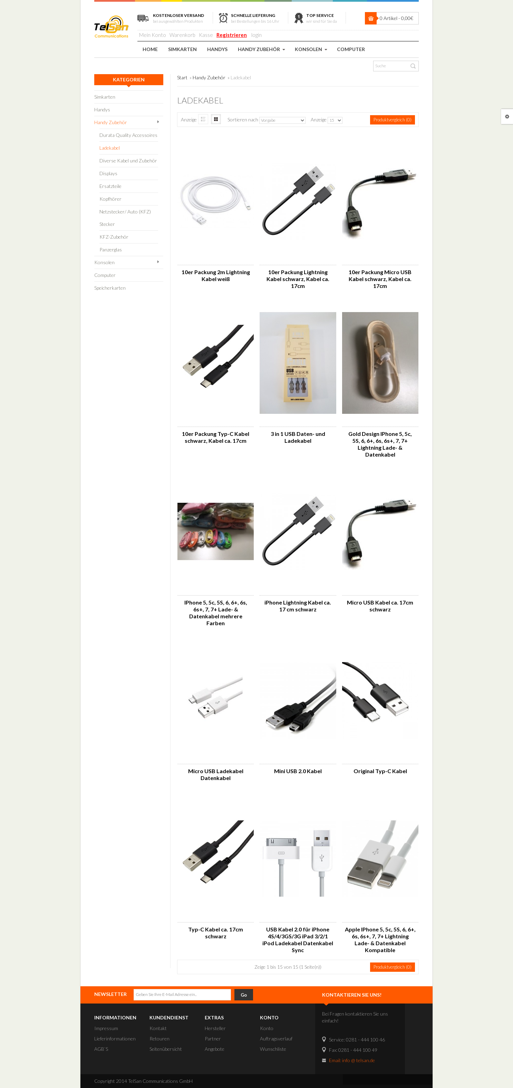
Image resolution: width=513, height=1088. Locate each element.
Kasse (206, 35)
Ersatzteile (110, 186)
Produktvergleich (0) (393, 119)
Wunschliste (273, 1049)
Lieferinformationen (115, 1038)
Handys (102, 109)
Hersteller (215, 1028)
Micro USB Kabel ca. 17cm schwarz (380, 605)
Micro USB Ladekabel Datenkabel (215, 774)
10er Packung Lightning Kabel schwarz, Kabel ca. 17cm (298, 279)
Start (182, 77)
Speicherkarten (110, 288)
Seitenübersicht (165, 1049)
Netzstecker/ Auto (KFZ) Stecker (125, 218)
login (256, 35)
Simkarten (104, 97)
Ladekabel (109, 148)
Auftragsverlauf (276, 1038)
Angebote (214, 1049)
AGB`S (101, 1049)
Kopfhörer (110, 199)
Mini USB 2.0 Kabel (298, 771)
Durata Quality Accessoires (128, 135)
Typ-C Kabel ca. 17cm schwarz (215, 932)
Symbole (216, 119)
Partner (213, 1038)
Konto (266, 1028)
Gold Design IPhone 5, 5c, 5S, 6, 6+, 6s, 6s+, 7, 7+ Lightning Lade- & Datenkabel (380, 444)
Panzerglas (110, 249)
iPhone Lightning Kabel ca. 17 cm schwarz (297, 605)
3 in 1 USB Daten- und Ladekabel (298, 437)
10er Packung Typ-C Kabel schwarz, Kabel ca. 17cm (215, 437)
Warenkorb (182, 35)
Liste (203, 119)
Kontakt (158, 1028)
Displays (108, 173)
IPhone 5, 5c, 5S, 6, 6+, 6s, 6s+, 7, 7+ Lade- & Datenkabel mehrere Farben (215, 612)
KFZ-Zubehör (113, 237)
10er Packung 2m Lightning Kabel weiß (216, 275)
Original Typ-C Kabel (380, 771)
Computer (105, 275)
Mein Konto (152, 35)
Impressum (106, 1028)
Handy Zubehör (110, 122)
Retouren (159, 1038)
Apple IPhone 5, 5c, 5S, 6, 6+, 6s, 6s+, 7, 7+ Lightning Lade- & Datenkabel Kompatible (380, 939)
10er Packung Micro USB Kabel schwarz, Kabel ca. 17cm (380, 279)
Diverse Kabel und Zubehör (128, 160)
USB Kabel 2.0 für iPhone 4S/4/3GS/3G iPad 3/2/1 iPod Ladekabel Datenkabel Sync (297, 939)
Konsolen (104, 262)
